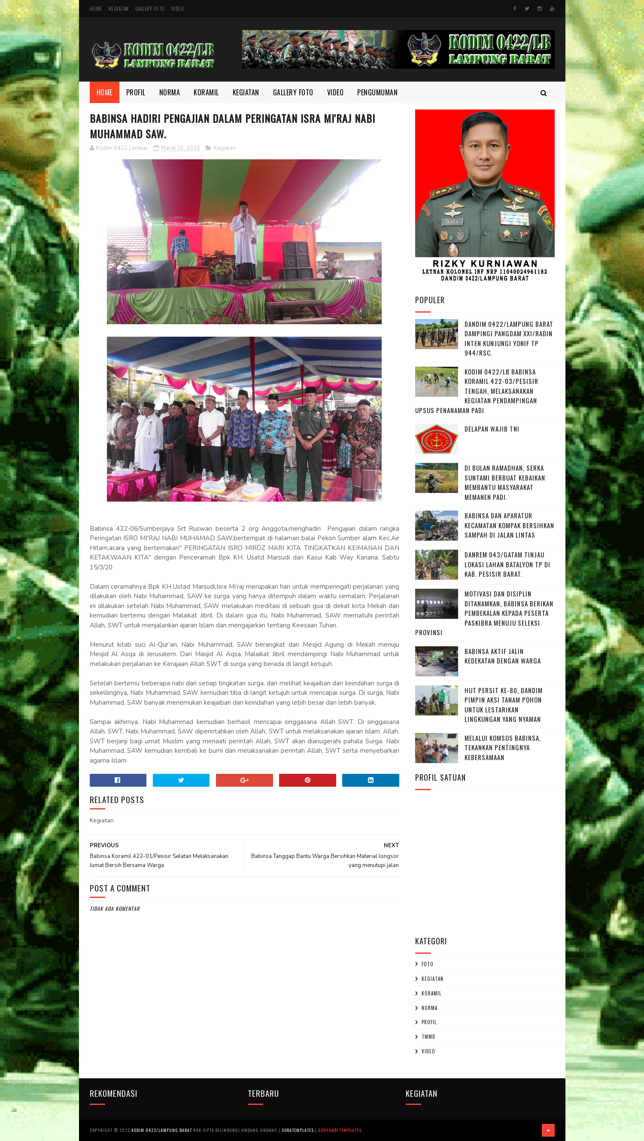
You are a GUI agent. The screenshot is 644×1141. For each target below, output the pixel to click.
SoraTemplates (298, 1130)
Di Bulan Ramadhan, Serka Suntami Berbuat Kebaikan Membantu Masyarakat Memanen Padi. (505, 482)
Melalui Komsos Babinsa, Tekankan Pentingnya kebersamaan (503, 747)
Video (177, 8)
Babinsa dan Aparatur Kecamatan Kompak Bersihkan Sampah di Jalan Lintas (509, 525)
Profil (136, 92)
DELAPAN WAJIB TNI (492, 428)
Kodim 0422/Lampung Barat (161, 1130)
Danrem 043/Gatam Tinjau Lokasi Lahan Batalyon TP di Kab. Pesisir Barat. (507, 564)
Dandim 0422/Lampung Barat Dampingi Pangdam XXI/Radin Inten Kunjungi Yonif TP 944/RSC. (509, 338)
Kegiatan (119, 8)
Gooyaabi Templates (339, 1130)
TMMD (428, 1036)
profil (429, 1022)
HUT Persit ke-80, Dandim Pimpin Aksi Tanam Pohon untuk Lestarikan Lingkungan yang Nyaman (504, 704)
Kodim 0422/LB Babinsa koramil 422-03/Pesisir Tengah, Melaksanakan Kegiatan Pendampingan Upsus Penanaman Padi (476, 391)
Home (96, 8)
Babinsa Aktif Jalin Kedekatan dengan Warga (503, 656)
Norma (169, 92)
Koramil (206, 92)
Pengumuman (377, 92)
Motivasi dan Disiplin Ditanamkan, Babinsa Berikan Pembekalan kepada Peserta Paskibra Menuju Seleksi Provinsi (484, 613)
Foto (428, 964)
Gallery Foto (150, 8)
